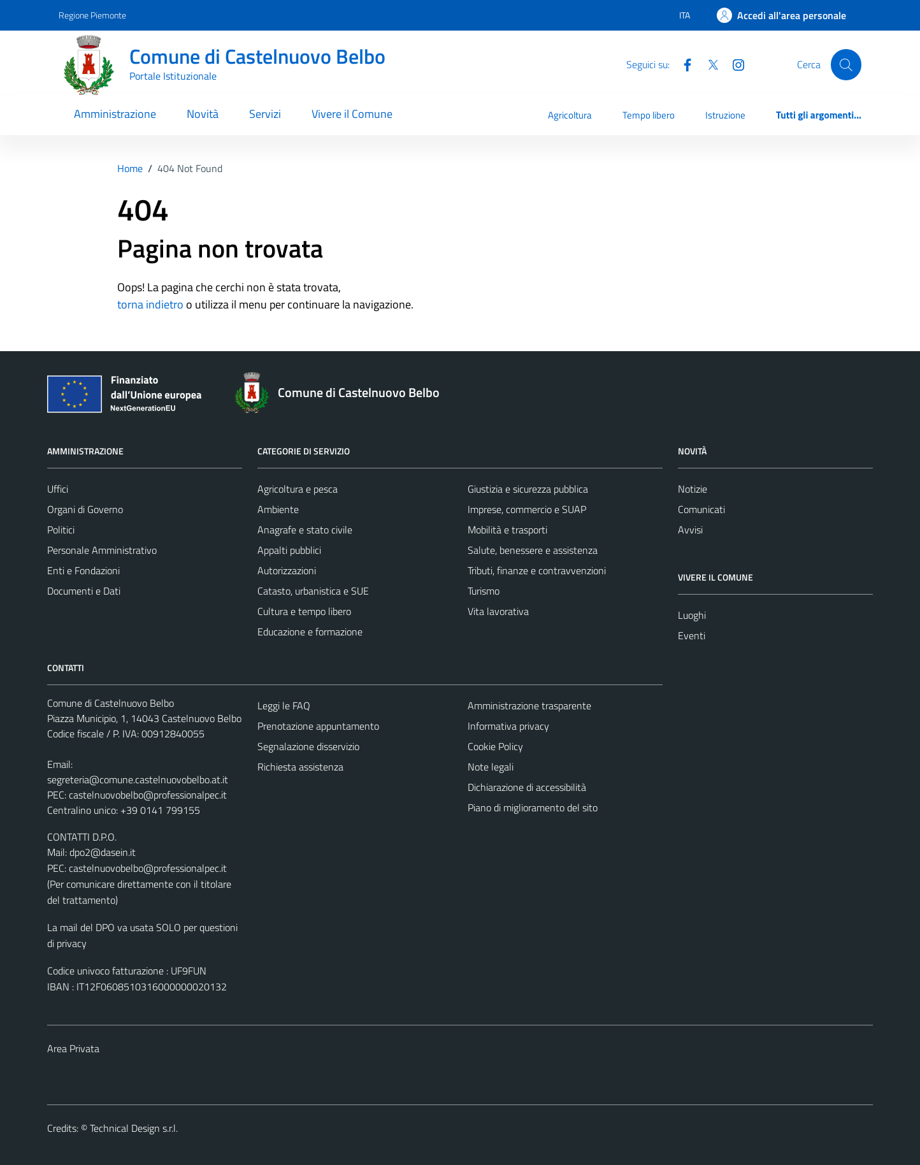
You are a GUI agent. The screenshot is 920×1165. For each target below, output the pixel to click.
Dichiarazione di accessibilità (527, 787)
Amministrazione (115, 113)
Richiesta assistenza (300, 766)
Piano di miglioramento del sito (533, 807)
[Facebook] (682, 63)
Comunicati (701, 509)
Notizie (692, 488)
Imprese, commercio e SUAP (527, 509)
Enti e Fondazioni (83, 570)
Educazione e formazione (310, 631)
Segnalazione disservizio (308, 746)
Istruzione (725, 115)
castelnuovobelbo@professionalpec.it (148, 794)
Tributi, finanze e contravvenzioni (537, 570)
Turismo (484, 590)
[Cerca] (846, 64)
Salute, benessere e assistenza (533, 550)
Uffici (57, 488)
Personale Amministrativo (102, 550)
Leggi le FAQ (283, 705)
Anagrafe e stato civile (304, 529)
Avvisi (690, 529)
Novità (203, 113)
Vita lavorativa (498, 611)
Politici (61, 529)
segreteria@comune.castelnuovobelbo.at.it (137, 779)
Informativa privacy (508, 726)
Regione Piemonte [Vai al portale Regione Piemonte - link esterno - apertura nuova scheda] (92, 15)
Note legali (491, 766)
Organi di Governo (85, 509)
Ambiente (278, 509)
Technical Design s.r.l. (134, 1128)
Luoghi (692, 615)
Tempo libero (648, 115)
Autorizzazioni (286, 570)
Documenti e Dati (83, 590)
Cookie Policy (495, 746)
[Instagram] (733, 63)
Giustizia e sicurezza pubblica (528, 488)
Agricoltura (570, 115)
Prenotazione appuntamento (318, 726)
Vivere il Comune (352, 113)
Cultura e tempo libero (304, 611)
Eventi (691, 635)
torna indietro (150, 304)
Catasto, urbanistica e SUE (313, 590)
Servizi (265, 113)
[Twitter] (708, 63)
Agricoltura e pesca (297, 488)
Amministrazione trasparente (529, 705)
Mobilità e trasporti (507, 529)
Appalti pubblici (289, 550)
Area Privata (73, 1048)
